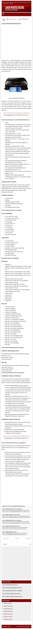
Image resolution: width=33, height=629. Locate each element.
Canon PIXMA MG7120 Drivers (20, 438)
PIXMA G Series (8, 603)
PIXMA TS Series (8, 616)
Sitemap (11, 3)
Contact (7, 2)
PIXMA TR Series (8, 614)
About (3, 2)
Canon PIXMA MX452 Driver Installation (12, 590)
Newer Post (6, 538)
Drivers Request (13, 2)
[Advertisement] (16, 41)
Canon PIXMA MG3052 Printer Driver (11, 526)
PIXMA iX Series (8, 619)
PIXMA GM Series (8, 606)
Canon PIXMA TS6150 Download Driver (12, 596)
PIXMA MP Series (8, 611)
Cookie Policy (5, 3)
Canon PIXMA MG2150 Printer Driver (11, 514)
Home (17, 538)
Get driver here (8, 359)
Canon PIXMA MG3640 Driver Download (11, 520)
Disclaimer (20, 2)
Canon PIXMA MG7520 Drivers (11, 23)
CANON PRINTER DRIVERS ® (24, 626)
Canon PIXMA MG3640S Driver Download (12, 508)
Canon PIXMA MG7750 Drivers (20, 115)
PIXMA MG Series (8, 608)
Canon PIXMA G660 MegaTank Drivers (12, 587)
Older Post (28, 538)
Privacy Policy (27, 2)
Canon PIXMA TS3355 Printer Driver (11, 593)
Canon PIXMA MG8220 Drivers (9, 531)
